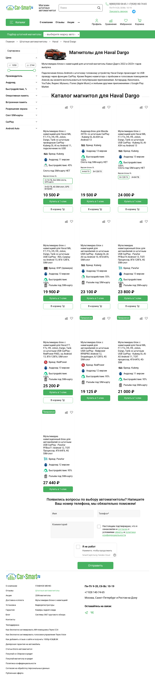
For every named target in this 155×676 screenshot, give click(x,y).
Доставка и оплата (15, 600)
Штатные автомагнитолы (33, 41)
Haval (55, 41)
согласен (123, 529)
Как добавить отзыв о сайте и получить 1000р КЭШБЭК (32, 639)
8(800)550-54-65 (115, 4)
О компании (46, 22)
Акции (70, 22)
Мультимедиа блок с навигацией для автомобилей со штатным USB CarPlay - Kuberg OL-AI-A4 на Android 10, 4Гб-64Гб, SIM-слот (95, 252)
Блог (8, 615)
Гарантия (10, 610)
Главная (10, 41)
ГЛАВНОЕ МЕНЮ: (43, 586)
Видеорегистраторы (44, 605)
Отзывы (60, 22)
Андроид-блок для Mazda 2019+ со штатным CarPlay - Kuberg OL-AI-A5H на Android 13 (95, 135)
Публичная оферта (14, 673)
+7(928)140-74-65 (137, 4)
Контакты (10, 619)
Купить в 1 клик (58, 201)
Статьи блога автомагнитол (19, 649)
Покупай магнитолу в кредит (19, 659)
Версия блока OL (50, 176)
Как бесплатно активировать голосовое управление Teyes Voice (36, 634)
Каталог (17, 22)
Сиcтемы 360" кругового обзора (50, 615)
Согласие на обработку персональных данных (28, 668)
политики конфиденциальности (119, 534)
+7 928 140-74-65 (94, 592)
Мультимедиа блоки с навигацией (51, 600)
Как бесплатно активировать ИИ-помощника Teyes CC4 (32, 630)
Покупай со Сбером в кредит (19, 654)
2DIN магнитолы (43, 595)
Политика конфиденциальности (21, 663)
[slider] (9, 70)
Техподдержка (12, 625)
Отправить (95, 565)
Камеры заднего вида (45, 610)
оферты (119, 532)
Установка (11, 605)
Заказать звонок (118, 11)
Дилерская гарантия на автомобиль (23, 644)
